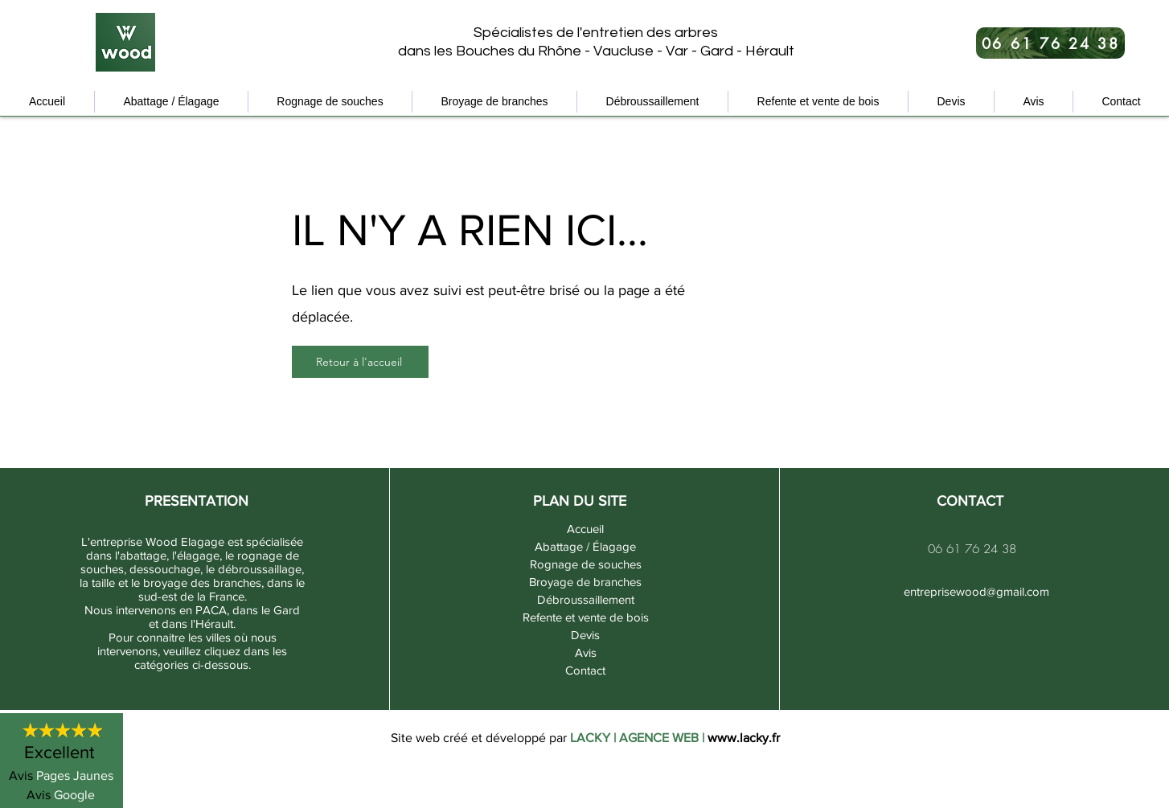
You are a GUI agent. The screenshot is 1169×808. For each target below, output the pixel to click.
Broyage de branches (585, 582)
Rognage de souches (586, 564)
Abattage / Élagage (585, 546)
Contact (585, 670)
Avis (586, 652)
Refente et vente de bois (586, 617)
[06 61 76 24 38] (1050, 43)
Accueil (585, 528)
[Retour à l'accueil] (360, 362)
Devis (585, 635)
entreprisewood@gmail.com (976, 591)
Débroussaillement (585, 599)
